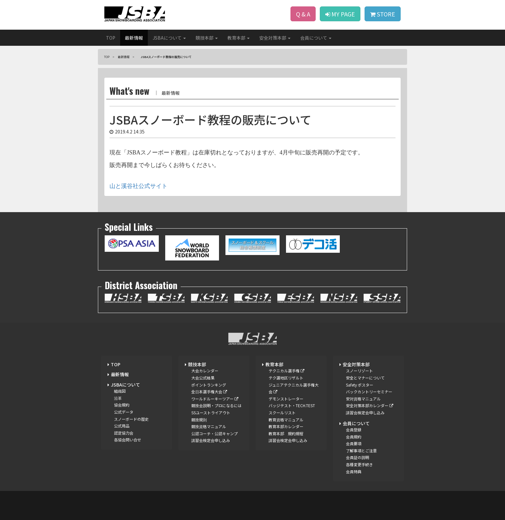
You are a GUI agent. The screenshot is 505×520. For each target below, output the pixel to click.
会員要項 (353, 443)
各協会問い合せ (127, 439)
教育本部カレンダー (286, 426)
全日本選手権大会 (209, 391)
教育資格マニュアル (286, 419)
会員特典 (353, 471)
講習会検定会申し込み (210, 440)
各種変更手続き (359, 464)
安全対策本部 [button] (275, 37)
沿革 (118, 398)
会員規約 (353, 436)
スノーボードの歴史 (131, 419)
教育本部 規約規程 (286, 433)
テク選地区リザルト (286, 377)
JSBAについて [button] (169, 37)
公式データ (123, 412)
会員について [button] (315, 37)
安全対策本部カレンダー (369, 405)
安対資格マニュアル (363, 398)
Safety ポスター (359, 385)
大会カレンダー (204, 370)
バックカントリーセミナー (369, 391)
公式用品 (121, 425)
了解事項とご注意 (361, 450)
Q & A (303, 14)
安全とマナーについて (365, 377)
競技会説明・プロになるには (216, 405)
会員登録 (353, 429)
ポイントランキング (208, 385)
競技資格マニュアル (208, 426)
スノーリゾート (359, 370)
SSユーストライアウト (210, 412)
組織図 (120, 391)
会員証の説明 (357, 457)
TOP (110, 37)
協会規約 (121, 404)
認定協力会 (123, 433)
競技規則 (199, 419)
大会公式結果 (202, 377)
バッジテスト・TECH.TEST (292, 405)
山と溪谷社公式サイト (138, 186)
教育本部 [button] (238, 37)
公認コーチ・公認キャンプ (214, 433)
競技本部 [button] (206, 37)
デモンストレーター (286, 398)
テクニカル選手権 (286, 370)
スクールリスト (282, 412)
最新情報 (134, 37)
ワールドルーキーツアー (214, 398)
